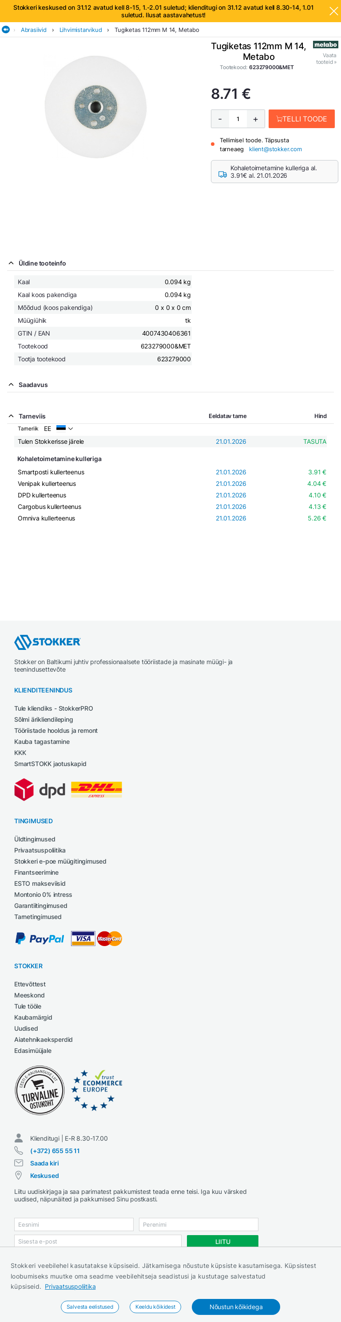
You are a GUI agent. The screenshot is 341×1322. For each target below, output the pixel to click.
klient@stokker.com (275, 149)
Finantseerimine (36, 872)
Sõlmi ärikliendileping (43, 719)
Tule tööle (27, 1006)
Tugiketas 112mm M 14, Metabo (157, 29)
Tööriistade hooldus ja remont (56, 730)
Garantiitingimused (40, 905)
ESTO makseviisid (40, 883)
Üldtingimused (34, 839)
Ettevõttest (30, 984)
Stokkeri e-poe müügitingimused (60, 861)
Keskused (44, 1175)
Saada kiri (44, 1163)
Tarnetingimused (38, 916)
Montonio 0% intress (43, 894)
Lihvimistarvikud (80, 29)
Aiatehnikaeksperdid (43, 1039)
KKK (20, 752)
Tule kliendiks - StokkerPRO (53, 708)
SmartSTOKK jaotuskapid (50, 763)
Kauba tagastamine (42, 741)
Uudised (26, 1028)
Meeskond (29, 995)
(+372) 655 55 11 (55, 1150)
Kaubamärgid (33, 1017)
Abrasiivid (34, 29)
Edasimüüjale (33, 1050)
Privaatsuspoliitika (70, 1286)
